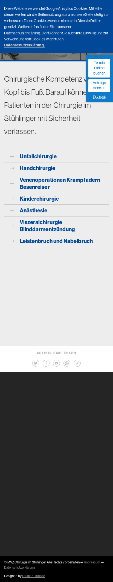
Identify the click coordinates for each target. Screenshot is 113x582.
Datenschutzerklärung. (24, 45)
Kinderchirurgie (34, 198)
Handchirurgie (32, 168)
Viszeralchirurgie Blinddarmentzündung (42, 226)
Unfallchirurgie (33, 156)
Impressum (92, 562)
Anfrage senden (99, 85)
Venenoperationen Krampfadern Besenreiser (55, 183)
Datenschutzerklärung (19, 567)
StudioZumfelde (33, 576)
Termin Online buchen (99, 68)
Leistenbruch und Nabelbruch (51, 240)
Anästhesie (29, 210)
